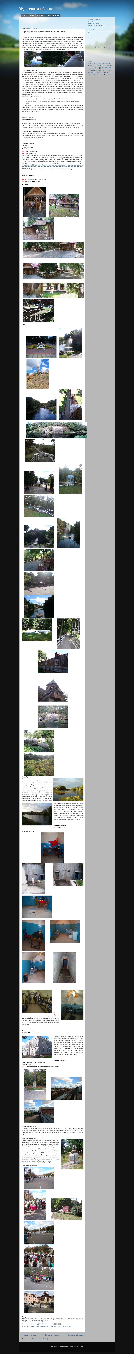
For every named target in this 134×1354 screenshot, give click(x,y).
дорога (107, 65)
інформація (91, 68)
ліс (97, 68)
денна (39, 1326)
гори (94, 63)
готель (28, 1326)
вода (89, 63)
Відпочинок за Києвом (36, 9)
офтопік (108, 70)
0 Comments (45, 1324)
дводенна (33, 1326)
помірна (60, 1326)
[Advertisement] (53, 21)
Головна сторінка (28, 15)
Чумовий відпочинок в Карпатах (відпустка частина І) (97, 22)
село (90, 74)
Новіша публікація (29, 1335)
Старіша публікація (76, 1335)
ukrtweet (107, 74)
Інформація (40, 15)
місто (55, 1326)
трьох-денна (70, 1326)
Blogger (81, 1346)
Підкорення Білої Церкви (95, 25)
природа (106, 72)
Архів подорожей (53, 15)
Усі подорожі (91, 33)
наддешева (101, 70)
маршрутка (49, 1326)
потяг (64, 1326)
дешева (43, 1326)
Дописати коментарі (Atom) (40, 1339)
